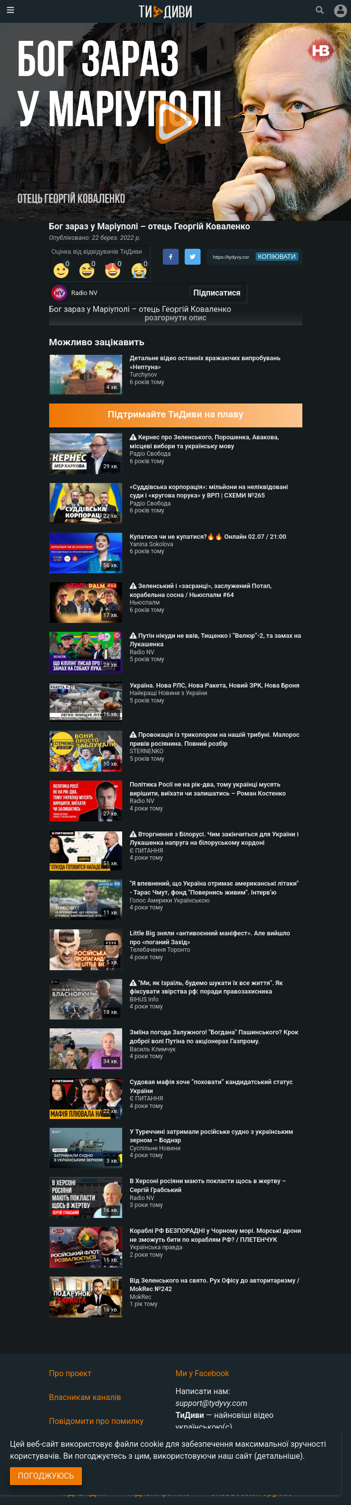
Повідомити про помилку (96, 1421)
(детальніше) (278, 1456)
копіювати (277, 256)
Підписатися (217, 293)
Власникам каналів (85, 1397)
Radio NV (84, 293)
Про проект (70, 1373)
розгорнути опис (175, 317)
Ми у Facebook (202, 1373)
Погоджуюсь (46, 1476)
